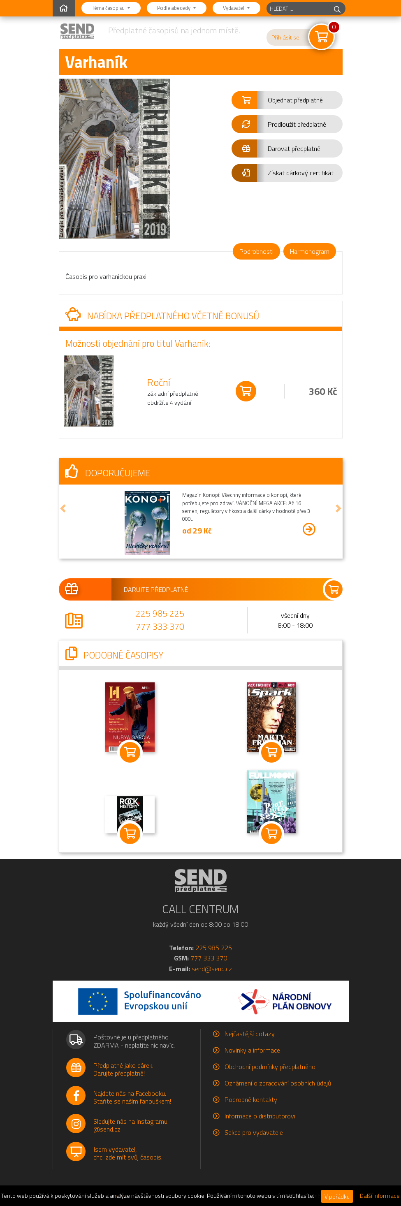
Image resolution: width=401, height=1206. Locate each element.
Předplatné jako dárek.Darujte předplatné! (123, 1069)
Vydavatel (234, 8)
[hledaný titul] (298, 8)
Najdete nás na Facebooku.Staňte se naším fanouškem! (132, 1097)
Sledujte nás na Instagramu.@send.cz (131, 1125)
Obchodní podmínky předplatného (270, 1066)
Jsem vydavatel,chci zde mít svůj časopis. (127, 1153)
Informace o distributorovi (260, 1116)
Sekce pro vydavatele (254, 1132)
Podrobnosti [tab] (256, 251)
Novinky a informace (252, 1050)
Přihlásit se (285, 37)
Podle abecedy (174, 8)
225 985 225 (160, 613)
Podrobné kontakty (251, 1099)
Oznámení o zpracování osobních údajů (278, 1083)
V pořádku (337, 1196)
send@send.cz (212, 969)
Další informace (380, 1195)
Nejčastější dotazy (250, 1034)
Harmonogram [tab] (309, 251)
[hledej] (337, 8)
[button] (287, 100)
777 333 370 (160, 626)
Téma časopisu (109, 8)
